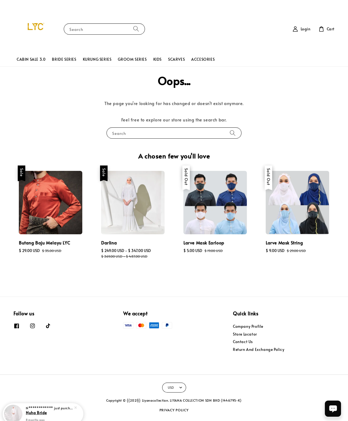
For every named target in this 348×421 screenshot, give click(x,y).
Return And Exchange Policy (259, 349)
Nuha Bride (36, 407)
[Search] (136, 29)
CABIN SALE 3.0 (31, 59)
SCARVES (176, 59)
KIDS (157, 59)
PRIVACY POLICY (174, 410)
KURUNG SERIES (97, 59)
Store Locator (245, 334)
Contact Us (243, 341)
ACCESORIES (203, 59)
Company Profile (248, 326)
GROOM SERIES (132, 59)
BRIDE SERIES (64, 59)
